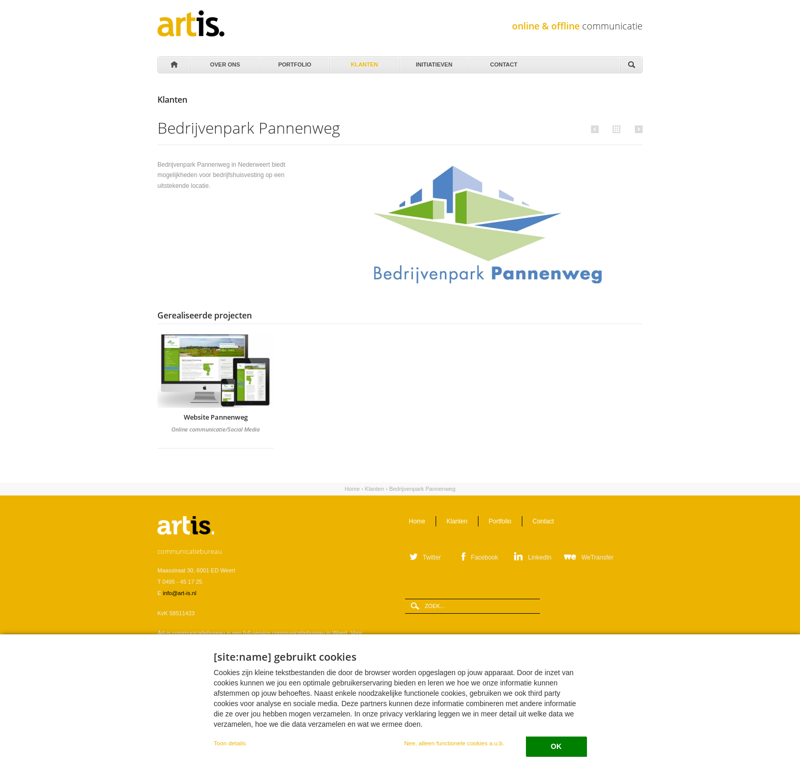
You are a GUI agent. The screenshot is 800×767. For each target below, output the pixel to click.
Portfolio (294, 62)
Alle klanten (615, 128)
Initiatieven (433, 62)
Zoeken (631, 65)
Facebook (484, 557)
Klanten (363, 62)
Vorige (596, 129)
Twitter (432, 557)
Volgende (637, 129)
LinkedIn (539, 557)
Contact (503, 62)
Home (173, 65)
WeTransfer (597, 557)
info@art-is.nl (179, 593)
